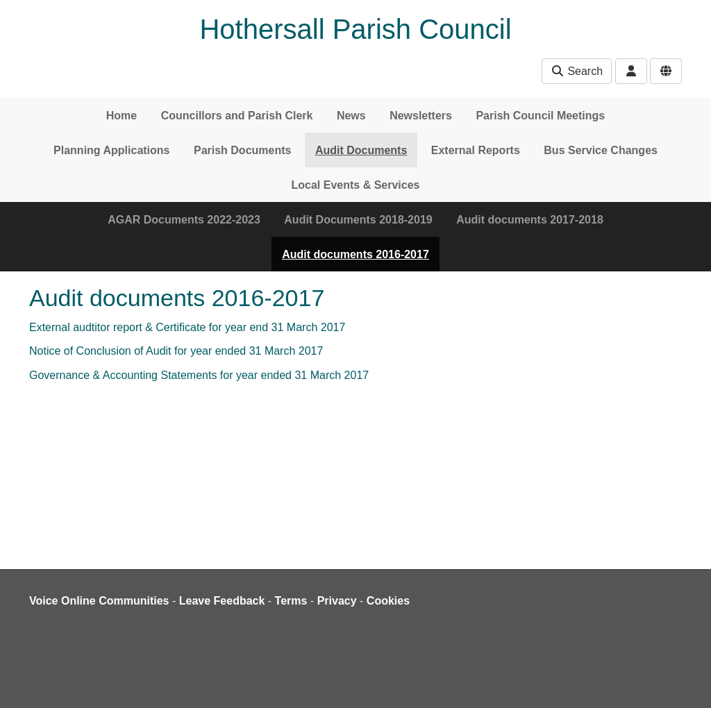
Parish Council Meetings (540, 115)
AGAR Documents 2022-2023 (184, 220)
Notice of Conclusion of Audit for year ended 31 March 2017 (176, 351)
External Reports (475, 150)
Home (121, 115)
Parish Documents (242, 150)
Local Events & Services (356, 185)
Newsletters (421, 115)
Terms (291, 601)
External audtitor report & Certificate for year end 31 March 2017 (187, 327)
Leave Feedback (222, 601)
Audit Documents (361, 150)
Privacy (337, 601)
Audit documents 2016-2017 (355, 254)
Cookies (388, 601)
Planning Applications (111, 150)
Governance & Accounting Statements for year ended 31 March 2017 (199, 375)
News (351, 115)
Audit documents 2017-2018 (529, 220)
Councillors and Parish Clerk (237, 115)
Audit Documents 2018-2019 (358, 220)
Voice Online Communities (99, 601)
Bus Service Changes (601, 150)
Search (577, 71)
